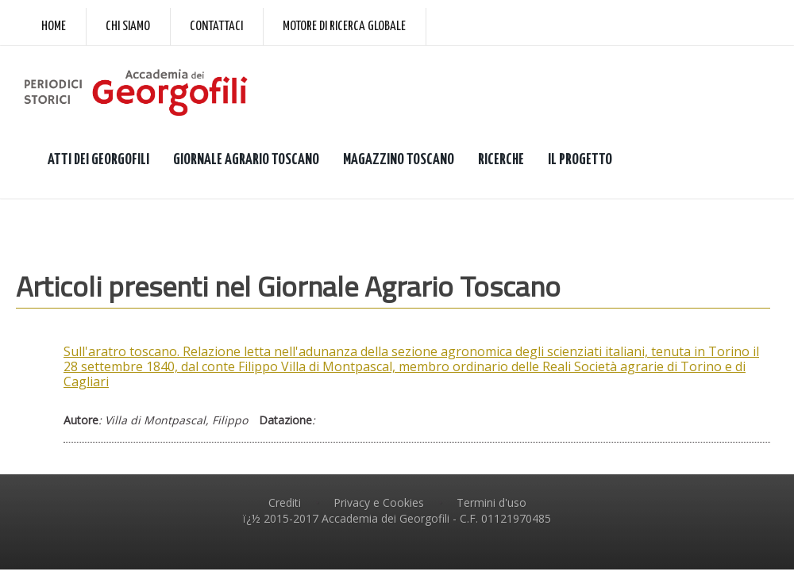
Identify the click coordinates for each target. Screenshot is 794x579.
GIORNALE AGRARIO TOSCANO (246, 159)
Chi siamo (128, 26)
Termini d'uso (491, 502)
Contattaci (216, 26)
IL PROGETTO (580, 159)
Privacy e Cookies (378, 502)
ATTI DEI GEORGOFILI (98, 159)
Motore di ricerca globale (344, 26)
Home (53, 26)
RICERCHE (501, 159)
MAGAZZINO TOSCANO (398, 159)
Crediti (284, 502)
